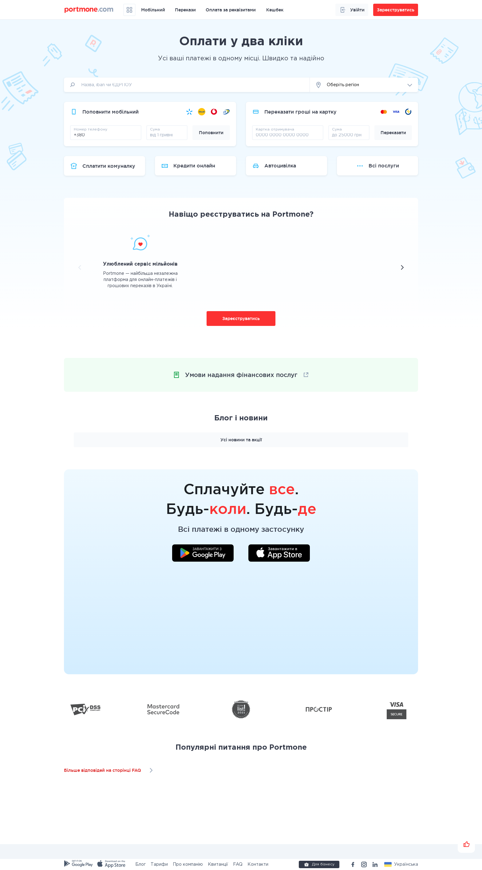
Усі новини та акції (241, 439)
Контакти (257, 864)
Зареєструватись (241, 318)
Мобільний (153, 9)
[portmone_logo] (89, 10)
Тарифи (159, 864)
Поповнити (211, 132)
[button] (364, 85)
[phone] (106, 134)
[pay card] (288, 134)
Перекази (185, 9)
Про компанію (188, 864)
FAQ (238, 864)
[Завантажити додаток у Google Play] (203, 553)
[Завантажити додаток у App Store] (279, 553)
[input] (187, 85)
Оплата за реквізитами (231, 9)
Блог (140, 864)
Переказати (393, 132)
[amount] (167, 134)
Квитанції (218, 864)
